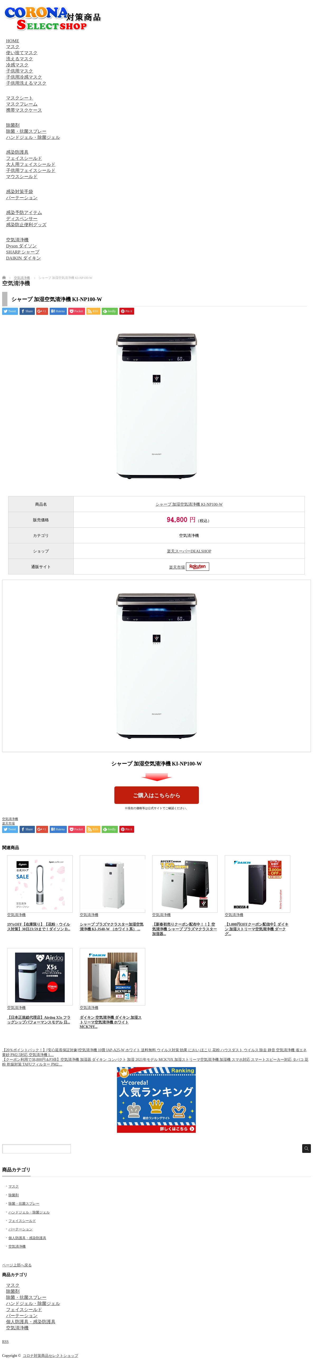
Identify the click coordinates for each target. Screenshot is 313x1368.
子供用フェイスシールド (30, 170)
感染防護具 (17, 152)
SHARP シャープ (22, 252)
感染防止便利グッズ (26, 224)
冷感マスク (17, 64)
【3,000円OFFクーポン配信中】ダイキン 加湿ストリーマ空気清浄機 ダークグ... (257, 929)
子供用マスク (19, 71)
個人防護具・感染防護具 (27, 1238)
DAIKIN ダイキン (23, 258)
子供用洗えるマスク (26, 83)
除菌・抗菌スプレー (26, 131)
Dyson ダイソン (21, 245)
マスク (13, 46)
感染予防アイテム (24, 212)
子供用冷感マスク (24, 77)
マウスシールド (22, 176)
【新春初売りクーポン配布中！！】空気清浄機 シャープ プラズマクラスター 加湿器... (184, 929)
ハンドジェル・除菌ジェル (33, 137)
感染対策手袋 (19, 191)
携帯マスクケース (24, 110)
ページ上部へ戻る (17, 1265)
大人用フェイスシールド (30, 164)
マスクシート (19, 98)
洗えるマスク (19, 58)
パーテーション (22, 197)
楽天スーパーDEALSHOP (189, 551)
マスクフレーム (22, 104)
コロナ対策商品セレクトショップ (50, 1356)
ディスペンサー (22, 218)
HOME (12, 40)
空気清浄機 (17, 239)
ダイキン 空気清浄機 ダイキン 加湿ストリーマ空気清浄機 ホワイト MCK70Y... (111, 1022)
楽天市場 (177, 567)
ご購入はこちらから (156, 795)
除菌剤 (13, 125)
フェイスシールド (24, 158)
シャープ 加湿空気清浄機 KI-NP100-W (189, 504)
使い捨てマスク (22, 52)
